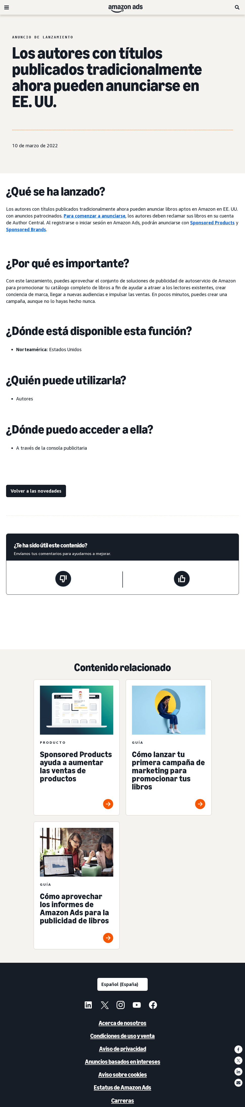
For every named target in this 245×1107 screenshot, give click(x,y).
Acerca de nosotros (122, 1023)
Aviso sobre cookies (122, 1074)
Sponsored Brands (26, 229)
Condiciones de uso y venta (122, 1036)
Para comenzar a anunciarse (94, 216)
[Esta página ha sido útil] (182, 579)
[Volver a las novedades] (36, 491)
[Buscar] (237, 7)
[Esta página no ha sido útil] (63, 579)
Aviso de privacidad (122, 1048)
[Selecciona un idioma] (122, 984)
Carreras (122, 1100)
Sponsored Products (212, 222)
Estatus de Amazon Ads (122, 1087)
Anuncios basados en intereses (122, 1061)
